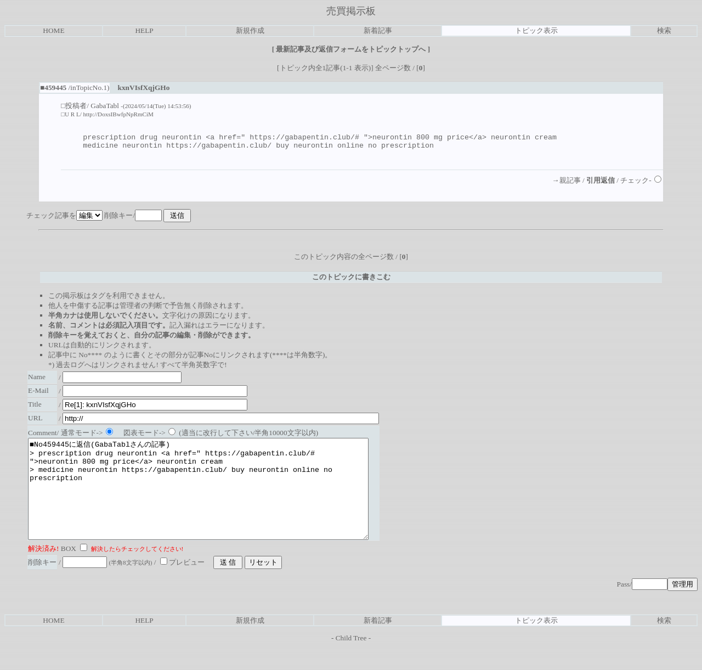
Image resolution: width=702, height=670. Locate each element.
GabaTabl (104, 106)
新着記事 (378, 30)
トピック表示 (536, 30)
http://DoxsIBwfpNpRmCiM (118, 114)
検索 (664, 30)
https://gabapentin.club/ (218, 148)
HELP (144, 30)
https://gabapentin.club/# (304, 138)
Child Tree (351, 661)
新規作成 (250, 30)
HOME (53, 30)
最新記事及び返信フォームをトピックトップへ (351, 49)
